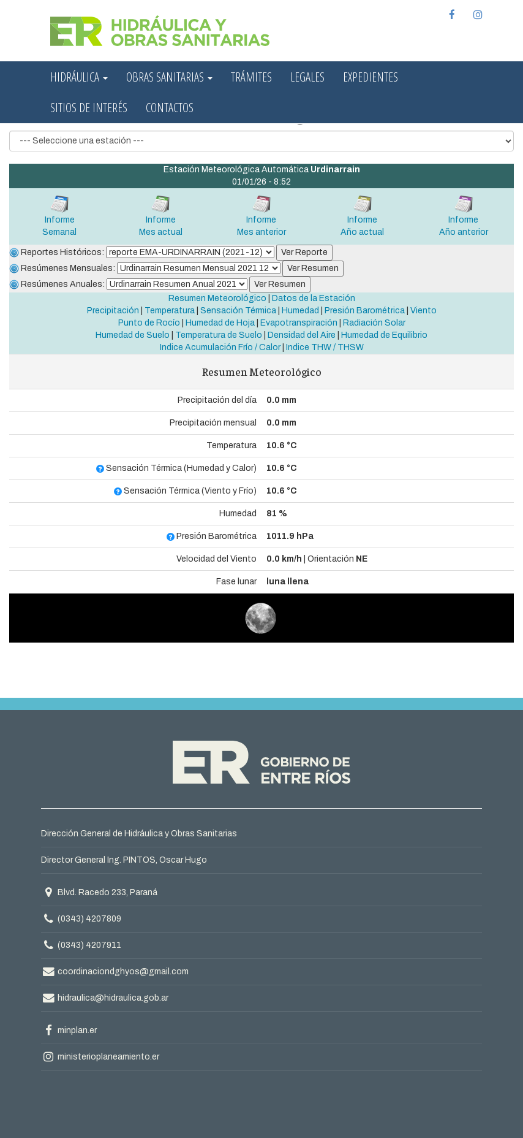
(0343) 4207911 (89, 945)
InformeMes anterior (261, 215)
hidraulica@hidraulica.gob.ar (104, 997)
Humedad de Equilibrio (384, 335)
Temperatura (170, 310)
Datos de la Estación (313, 298)
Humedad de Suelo (133, 335)
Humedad (300, 310)
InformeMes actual (160, 215)
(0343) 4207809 (89, 918)
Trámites (251, 77)
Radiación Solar (374, 322)
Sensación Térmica (238, 310)
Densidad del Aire (302, 335)
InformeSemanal (59, 215)
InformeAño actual (362, 215)
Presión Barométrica (365, 310)
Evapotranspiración (298, 322)
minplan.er (69, 1030)
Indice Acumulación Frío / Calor (220, 347)
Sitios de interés (88, 107)
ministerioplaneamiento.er (100, 1056)
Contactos (170, 107)
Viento (423, 310)
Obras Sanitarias (169, 77)
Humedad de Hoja (220, 322)
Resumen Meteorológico (217, 298)
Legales (307, 77)
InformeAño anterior (463, 215)
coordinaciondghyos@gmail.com (115, 971)
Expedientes (370, 77)
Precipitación (113, 310)
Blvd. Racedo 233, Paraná (99, 892)
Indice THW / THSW (325, 347)
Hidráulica (79, 77)
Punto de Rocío (149, 322)
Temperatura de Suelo (218, 335)
